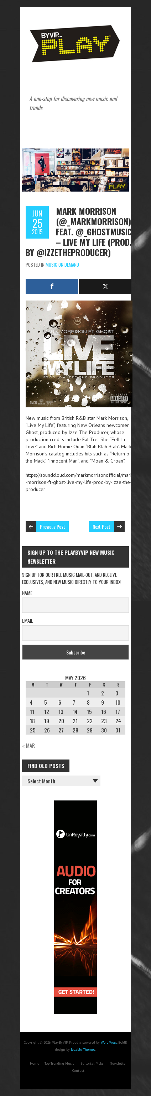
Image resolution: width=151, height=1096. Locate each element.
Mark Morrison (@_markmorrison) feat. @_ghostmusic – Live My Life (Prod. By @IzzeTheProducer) (79, 231)
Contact (78, 1070)
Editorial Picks (91, 1063)
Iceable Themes (83, 1049)
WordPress (109, 1042)
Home (34, 1063)
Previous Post (52, 526)
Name (27, 592)
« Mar (28, 745)
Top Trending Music (59, 1063)
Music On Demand (62, 264)
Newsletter (118, 1063)
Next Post (101, 526)
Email (27, 620)
